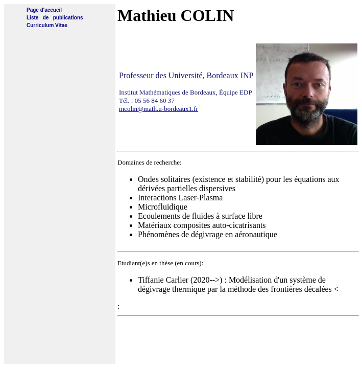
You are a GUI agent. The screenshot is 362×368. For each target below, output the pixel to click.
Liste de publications (55, 17)
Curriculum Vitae (47, 25)
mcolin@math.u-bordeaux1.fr (158, 108)
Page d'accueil (44, 10)
